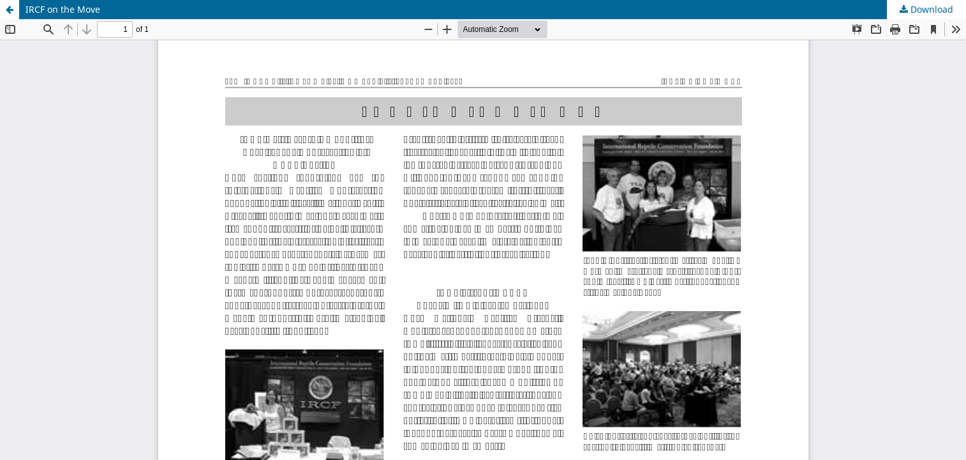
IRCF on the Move (63, 9)
